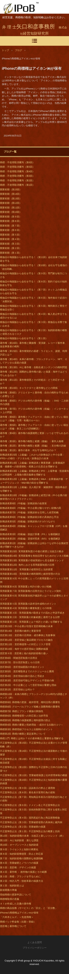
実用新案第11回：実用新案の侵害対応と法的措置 (26, 569)
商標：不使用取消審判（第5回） (17, 166)
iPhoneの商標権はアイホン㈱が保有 (19, 912)
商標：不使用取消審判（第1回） (17, 185)
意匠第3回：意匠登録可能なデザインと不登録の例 (27, 680)
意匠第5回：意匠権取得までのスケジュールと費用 (27, 671)
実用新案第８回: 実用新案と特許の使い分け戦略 (26, 586)
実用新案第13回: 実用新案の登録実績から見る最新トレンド (32, 560)
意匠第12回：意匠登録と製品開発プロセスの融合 (26, 640)
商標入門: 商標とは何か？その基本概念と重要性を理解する (31, 738)
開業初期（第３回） (11, 243)
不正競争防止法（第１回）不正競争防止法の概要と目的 (30, 831)
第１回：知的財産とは (12, 885)
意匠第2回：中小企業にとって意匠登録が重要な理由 (28, 685)
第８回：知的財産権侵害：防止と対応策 (21, 853)
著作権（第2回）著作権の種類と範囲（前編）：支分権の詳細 (33, 445)
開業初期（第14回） (11, 194)
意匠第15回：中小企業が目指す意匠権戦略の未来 (26, 626)
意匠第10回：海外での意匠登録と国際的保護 (24, 649)
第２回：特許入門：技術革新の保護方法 (21, 881)
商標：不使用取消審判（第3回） (17, 175)
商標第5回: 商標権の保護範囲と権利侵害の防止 (25, 720)
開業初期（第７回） (11, 225)
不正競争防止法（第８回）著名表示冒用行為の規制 (27, 792)
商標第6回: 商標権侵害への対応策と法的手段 (24, 715)
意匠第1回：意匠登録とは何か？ (17, 689)
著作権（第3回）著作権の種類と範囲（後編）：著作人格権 (31, 441)
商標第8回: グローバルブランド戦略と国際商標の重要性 (30, 706)
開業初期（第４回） (11, 239)
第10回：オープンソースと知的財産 (19, 844)
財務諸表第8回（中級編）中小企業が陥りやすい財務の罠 (30, 508)
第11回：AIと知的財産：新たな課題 (19, 840)
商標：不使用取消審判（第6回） (17, 162)
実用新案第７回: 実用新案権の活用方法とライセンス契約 (30, 591)
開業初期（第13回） (11, 198)
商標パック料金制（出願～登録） (18, 921)
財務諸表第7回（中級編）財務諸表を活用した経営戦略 (29, 512)
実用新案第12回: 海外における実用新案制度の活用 (27, 564)
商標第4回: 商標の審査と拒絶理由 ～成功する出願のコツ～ (31, 724)
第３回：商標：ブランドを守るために (20, 876)
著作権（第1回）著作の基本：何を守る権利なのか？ (28, 450)
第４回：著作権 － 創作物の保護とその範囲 (23, 872)
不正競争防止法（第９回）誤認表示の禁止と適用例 (27, 788)
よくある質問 (34, 942)
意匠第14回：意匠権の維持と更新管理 (20, 630)
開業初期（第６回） (11, 230)
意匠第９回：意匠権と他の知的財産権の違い (24, 653)
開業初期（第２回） (11, 248)
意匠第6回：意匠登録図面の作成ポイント (22, 667)
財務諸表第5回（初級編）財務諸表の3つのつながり (27, 521)
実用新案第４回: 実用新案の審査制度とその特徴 (26, 608)
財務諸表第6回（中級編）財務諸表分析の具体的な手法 (29, 517)
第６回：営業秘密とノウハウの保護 (19, 862)
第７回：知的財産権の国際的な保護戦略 (21, 858)
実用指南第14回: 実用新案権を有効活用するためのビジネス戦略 (34, 555)
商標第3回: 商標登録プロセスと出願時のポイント (26, 729)
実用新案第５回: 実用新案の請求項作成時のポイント (28, 603)
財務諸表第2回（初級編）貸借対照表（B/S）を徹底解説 (30, 538)
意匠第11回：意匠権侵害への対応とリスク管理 (25, 644)
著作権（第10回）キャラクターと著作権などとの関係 (29, 388)
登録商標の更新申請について (15, 894)
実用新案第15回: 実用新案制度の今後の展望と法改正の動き (32, 551)
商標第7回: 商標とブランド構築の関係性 (21, 711)
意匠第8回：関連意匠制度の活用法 (18, 658)
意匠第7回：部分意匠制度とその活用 (20, 662)
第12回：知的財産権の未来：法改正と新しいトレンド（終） (32, 835)
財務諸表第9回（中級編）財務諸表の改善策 (23, 503)
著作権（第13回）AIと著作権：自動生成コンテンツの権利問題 (33, 367)
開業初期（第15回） (11, 189)
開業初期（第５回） (11, 234)
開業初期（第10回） (11, 212)
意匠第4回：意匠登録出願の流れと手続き (22, 676)
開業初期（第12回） (11, 203)
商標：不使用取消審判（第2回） (17, 180)
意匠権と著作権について (13, 926)
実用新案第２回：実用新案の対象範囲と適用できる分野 (30, 617)
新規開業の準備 (8, 890)
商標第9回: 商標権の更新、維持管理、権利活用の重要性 (30, 702)
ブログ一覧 (10, 151)
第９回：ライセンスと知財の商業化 (19, 849)
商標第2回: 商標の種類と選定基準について (23, 733)
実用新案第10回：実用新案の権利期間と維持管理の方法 (30, 573)
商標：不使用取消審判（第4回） (17, 171)
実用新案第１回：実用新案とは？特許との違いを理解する (31, 621)
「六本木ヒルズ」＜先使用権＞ (16, 917)
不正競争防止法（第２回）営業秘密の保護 (22, 826)
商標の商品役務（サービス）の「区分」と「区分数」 (28, 908)
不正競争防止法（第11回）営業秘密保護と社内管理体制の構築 (33, 775)
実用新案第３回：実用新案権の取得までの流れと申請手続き (32, 612)
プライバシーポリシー (35, 947)
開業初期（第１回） (11, 252)
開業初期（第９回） (11, 216)
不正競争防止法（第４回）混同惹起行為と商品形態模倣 (30, 817)
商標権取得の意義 (9, 899)
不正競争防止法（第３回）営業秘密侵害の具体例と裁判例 (31, 822)
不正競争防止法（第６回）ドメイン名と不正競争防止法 (30, 805)
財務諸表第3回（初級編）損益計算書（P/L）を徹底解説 (30, 534)
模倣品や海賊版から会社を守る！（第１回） (24, 338)
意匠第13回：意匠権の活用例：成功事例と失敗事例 (27, 635)
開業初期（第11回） (11, 207)
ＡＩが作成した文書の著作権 (15, 903)
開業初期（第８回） (11, 221)
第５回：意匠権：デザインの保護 (18, 867)
